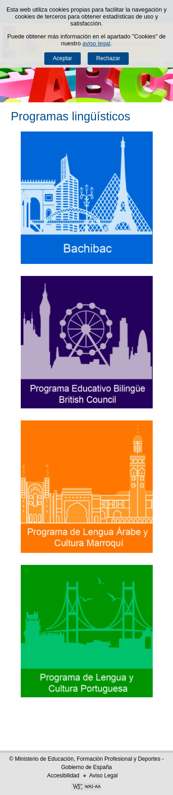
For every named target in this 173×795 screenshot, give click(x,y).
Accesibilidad (63, 775)
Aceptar (62, 58)
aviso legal (96, 43)
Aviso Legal (103, 775)
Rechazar (108, 58)
